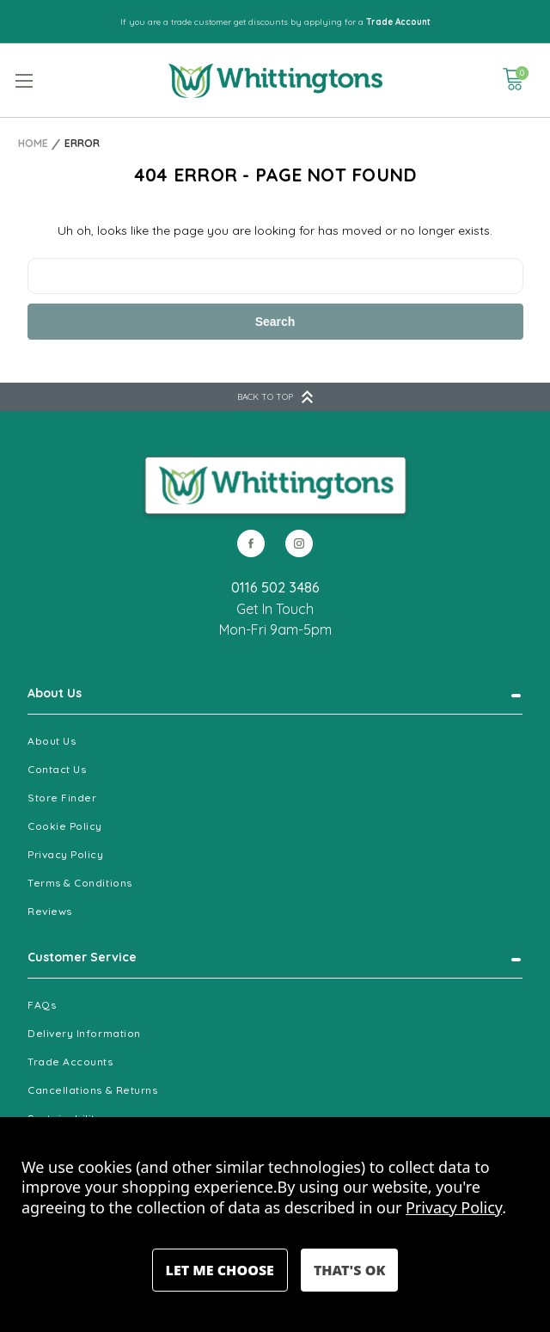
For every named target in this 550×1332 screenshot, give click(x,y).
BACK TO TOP (275, 396)
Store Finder (62, 797)
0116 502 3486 (275, 587)
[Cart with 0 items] (513, 79)
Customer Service (82, 957)
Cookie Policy (65, 825)
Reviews (50, 911)
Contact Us (57, 769)
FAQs (42, 1004)
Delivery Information (84, 1033)
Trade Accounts (70, 1061)
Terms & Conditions (80, 882)
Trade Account (398, 22)
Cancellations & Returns (92, 1089)
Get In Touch (275, 608)
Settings (220, 1270)
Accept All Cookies (349, 1270)
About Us (55, 693)
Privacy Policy (66, 854)
